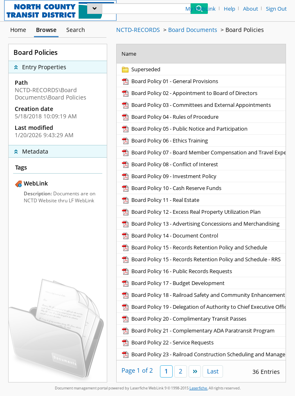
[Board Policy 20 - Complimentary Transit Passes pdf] (183, 318)
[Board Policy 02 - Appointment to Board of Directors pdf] (189, 93)
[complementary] (58, 109)
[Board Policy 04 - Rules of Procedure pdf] (169, 116)
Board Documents (192, 30)
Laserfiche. (198, 388)
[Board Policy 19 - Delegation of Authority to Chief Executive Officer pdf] (206, 306)
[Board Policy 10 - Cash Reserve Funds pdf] (171, 188)
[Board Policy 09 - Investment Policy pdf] (168, 176)
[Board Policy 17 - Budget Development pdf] (173, 283)
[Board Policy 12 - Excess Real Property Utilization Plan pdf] (191, 211)
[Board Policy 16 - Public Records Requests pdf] (176, 271)
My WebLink (200, 8)
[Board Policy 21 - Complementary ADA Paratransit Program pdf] (198, 330)
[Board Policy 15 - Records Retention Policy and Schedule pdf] (194, 247)
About (250, 8)
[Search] (146, 8)
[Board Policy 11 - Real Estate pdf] (160, 200)
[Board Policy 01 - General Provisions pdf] (169, 81)
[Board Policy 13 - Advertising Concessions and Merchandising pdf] (200, 223)
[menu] (94, 8)
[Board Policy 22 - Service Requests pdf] (167, 342)
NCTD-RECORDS (138, 30)
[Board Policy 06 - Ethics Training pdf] (164, 140)
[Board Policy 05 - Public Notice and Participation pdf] (184, 128)
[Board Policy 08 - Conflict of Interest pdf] (169, 164)
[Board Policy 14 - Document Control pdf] (169, 235)
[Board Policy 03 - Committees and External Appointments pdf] (196, 105)
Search (75, 30)
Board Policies (244, 30)
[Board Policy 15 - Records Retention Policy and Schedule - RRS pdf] (201, 259)
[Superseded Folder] (140, 69)
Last (212, 371)
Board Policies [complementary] (36, 52)
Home (18, 30)
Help (229, 8)
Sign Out (276, 8)
